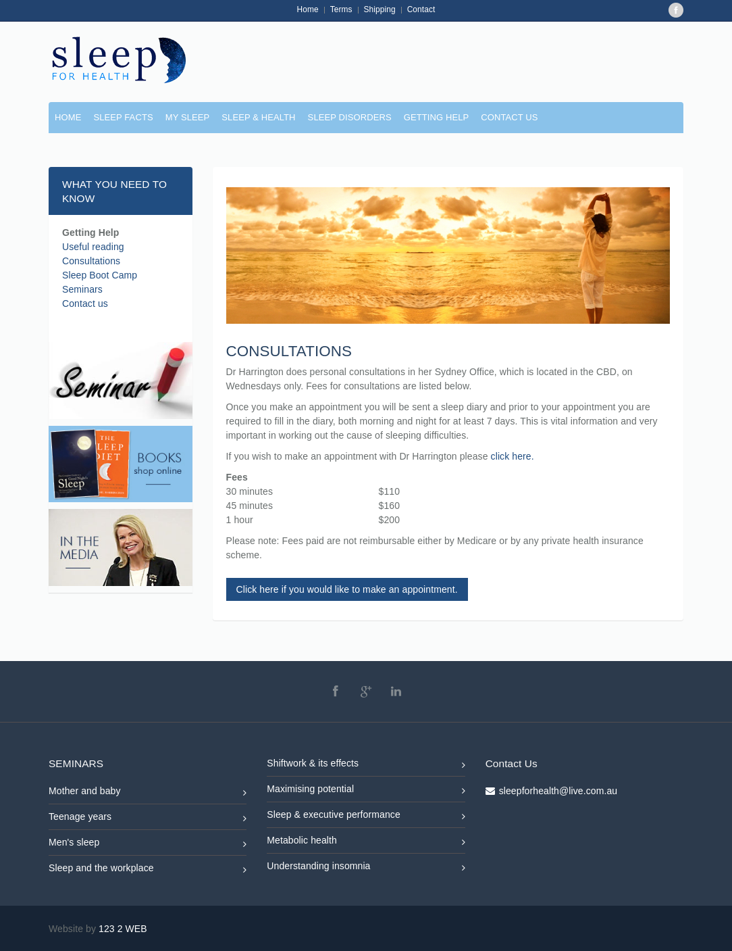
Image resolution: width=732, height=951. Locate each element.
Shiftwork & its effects (366, 765)
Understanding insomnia (366, 868)
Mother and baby (147, 793)
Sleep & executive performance (366, 817)
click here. (512, 456)
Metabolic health (366, 842)
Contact (421, 9)
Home (308, 9)
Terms (341, 9)
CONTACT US (509, 117)
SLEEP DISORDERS (350, 117)
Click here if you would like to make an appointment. (347, 589)
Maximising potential (366, 791)
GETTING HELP (436, 117)
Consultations (91, 260)
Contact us (85, 303)
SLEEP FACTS (123, 117)
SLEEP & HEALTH (258, 117)
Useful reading (93, 246)
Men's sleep (147, 844)
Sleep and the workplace (147, 870)
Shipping (380, 9)
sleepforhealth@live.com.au (558, 790)
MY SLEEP (187, 117)
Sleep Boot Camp (99, 275)
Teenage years (147, 819)
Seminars (82, 289)
